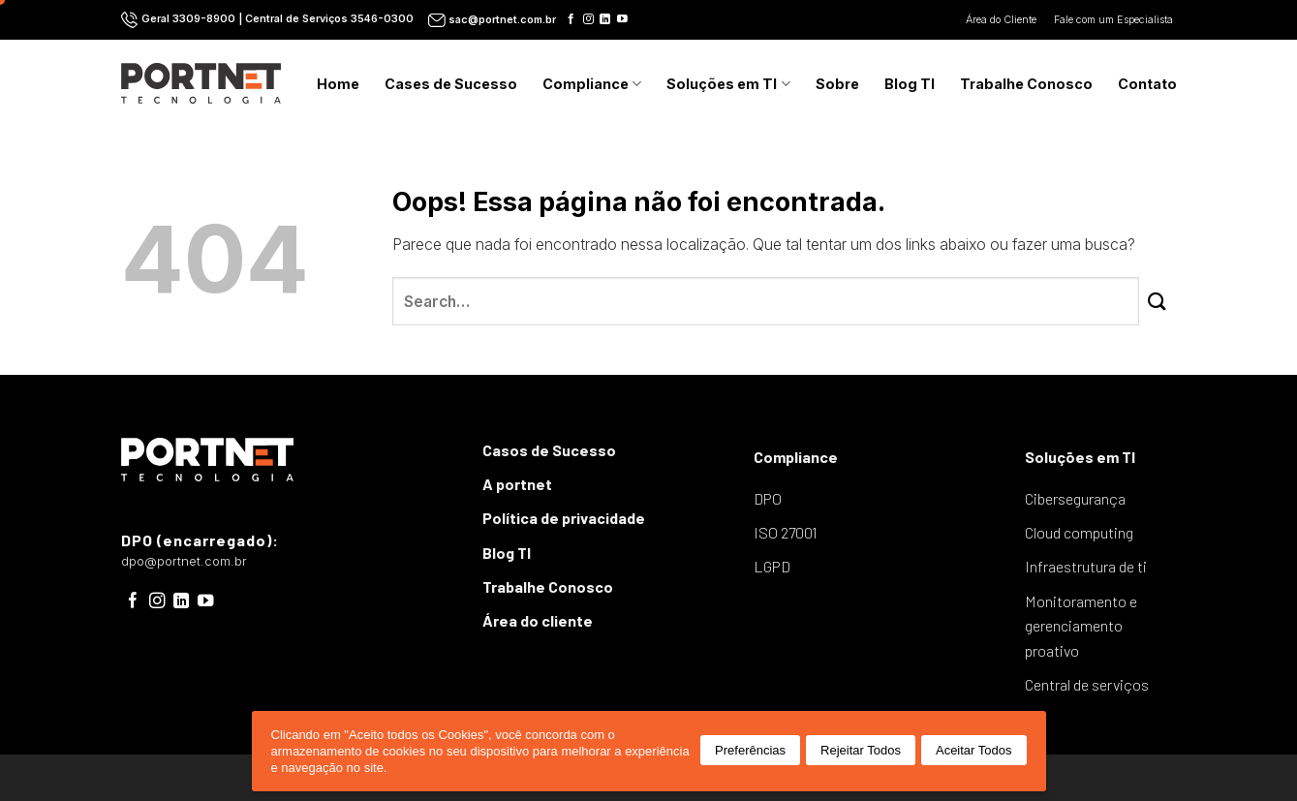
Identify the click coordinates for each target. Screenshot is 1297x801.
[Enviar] (1158, 302)
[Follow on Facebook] (571, 19)
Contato (1147, 84)
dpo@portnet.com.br (184, 561)
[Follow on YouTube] (622, 19)
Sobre (837, 84)
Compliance (591, 84)
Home (338, 84)
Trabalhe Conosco (1026, 84)
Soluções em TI (727, 84)
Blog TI (909, 84)
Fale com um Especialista (1115, 20)
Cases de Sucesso (451, 84)
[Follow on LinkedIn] (605, 19)
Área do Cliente (1002, 20)
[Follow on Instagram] (588, 19)
